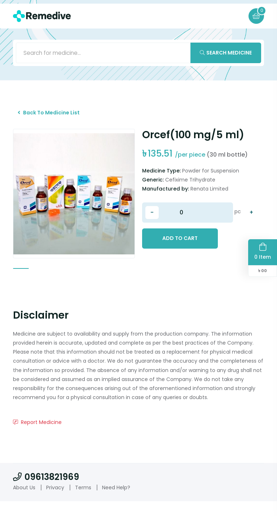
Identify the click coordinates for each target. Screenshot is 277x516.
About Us (24, 502)
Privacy (55, 502)
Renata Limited (209, 193)
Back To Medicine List (52, 115)
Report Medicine (37, 437)
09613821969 (46, 491)
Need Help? (116, 502)
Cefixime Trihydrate (190, 184)
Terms (83, 502)
